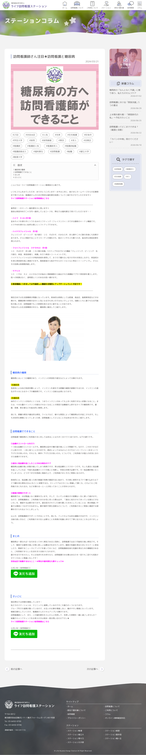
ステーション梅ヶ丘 (113, 738)
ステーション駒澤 (74, 730)
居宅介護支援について (76, 710)
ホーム (64, 8)
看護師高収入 (20, 151)
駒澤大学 (18, 157)
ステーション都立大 (75, 734)
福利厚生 (39, 151)
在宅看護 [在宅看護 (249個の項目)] (118, 176)
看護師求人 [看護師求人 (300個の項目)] (130, 169)
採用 (33, 140)
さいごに (17, 177)
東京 (62, 140)
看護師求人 (52, 145)
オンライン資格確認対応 (115, 718)
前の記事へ (16, 669)
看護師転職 (71, 145)
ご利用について (92, 8)
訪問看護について (77, 8)
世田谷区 (31, 134)
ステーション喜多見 (113, 734)
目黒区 (88, 140)
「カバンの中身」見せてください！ (124, 141)
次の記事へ (92, 669)
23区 (16, 134)
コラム (139, 8)
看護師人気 (34, 145)
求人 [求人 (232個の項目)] (128, 176)
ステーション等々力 (75, 738)
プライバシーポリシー (76, 718)
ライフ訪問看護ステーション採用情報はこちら (30, 198)
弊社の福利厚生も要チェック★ (51, 561)
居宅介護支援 (119, 8)
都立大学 (85, 151)
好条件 (88, 134)
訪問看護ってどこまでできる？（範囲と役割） (124, 128)
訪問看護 (55, 151)
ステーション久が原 (75, 742)
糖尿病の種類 (19, 169)
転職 (70, 151)
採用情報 (130, 8)
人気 (46, 134)
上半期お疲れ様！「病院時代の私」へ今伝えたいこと (124, 116)
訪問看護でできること (22, 172)
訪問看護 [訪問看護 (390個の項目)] (118, 169)
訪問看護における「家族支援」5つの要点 (124, 104)
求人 (74, 140)
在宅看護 (73, 134)
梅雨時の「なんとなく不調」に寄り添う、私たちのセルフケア (125, 92)
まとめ (16, 175)
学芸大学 (18, 140)
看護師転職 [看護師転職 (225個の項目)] (119, 184)
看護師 (17, 145)
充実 (58, 134)
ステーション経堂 (112, 730)
